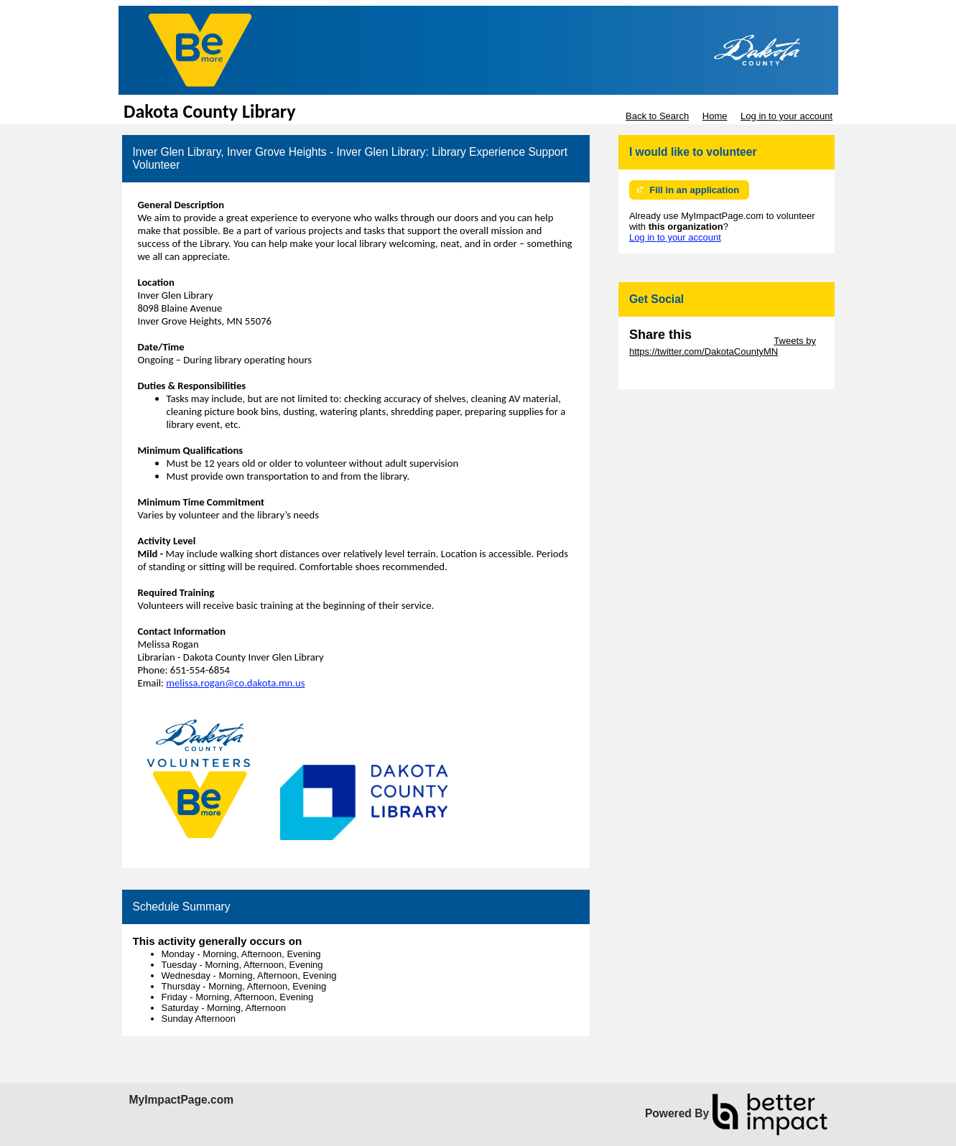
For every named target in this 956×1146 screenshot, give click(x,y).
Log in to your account (786, 116)
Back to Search (657, 116)
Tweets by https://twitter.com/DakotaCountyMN (722, 346)
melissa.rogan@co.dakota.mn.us (235, 682)
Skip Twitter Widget (731, 340)
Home (715, 116)
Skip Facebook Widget (676, 373)
